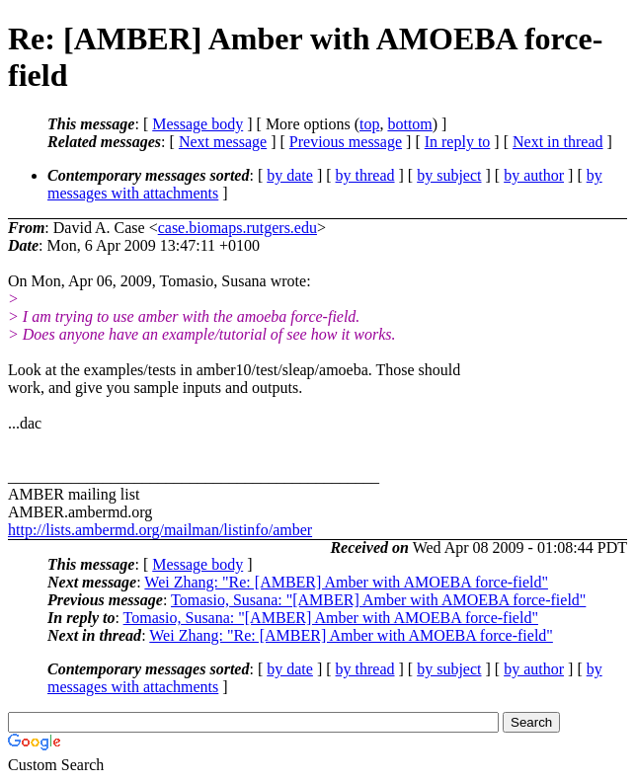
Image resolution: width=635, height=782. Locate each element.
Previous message (345, 141)
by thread (365, 175)
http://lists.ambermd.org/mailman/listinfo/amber (160, 529)
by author (534, 175)
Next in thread (558, 141)
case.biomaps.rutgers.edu (237, 227)
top (369, 124)
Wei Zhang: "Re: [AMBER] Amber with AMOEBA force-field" (346, 582)
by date (290, 175)
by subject (449, 175)
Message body (197, 124)
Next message (223, 141)
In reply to (458, 141)
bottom (409, 124)
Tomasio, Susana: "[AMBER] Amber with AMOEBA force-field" (378, 599)
